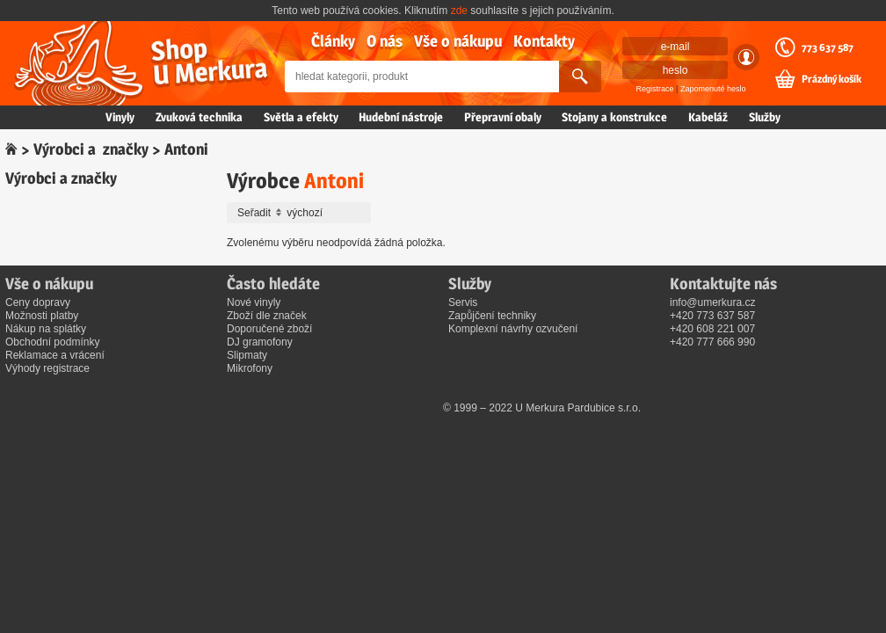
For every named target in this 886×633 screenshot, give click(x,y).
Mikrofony (249, 368)
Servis (462, 302)
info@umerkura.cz (713, 302)
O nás (385, 41)
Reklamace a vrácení (55, 355)
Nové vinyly (253, 302)
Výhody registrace (47, 368)
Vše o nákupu (458, 41)
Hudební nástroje (401, 117)
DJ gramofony (260, 342)
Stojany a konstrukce (614, 117)
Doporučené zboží (269, 329)
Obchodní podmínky (52, 342)
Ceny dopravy (37, 302)
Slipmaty (247, 355)
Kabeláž (708, 117)
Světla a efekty (301, 117)
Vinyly (119, 117)
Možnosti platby (41, 315)
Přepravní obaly (502, 117)
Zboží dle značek (267, 315)
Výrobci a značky (91, 149)
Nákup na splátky (45, 329)
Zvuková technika (199, 117)
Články (333, 41)
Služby (765, 117)
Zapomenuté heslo (713, 88)
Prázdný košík (831, 79)
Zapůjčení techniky (492, 315)
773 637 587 (827, 47)
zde (459, 10)
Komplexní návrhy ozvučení (512, 329)
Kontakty (544, 41)
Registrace (655, 88)
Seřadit (301, 213)
